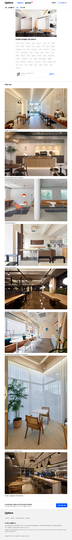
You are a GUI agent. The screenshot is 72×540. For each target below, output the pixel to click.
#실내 (33, 43)
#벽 (49, 43)
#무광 (30, 58)
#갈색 (51, 65)
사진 (17, 7)
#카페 (17, 43)
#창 (43, 46)
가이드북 (22, 7)
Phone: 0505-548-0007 (45, 525)
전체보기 (51, 74)
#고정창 (28, 46)
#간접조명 (34, 49)
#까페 (22, 43)
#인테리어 (38, 43)
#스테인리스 (38, 61)
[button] (65, 90)
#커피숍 (28, 43)
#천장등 (53, 46)
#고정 (33, 46)
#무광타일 (24, 58)
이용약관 (12, 518)
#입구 (21, 65)
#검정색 (33, 55)
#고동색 (18, 68)
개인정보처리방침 (20, 518)
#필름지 (49, 58)
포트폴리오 (11, 7)
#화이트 (53, 49)
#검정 (28, 55)
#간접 (40, 49)
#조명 (47, 46)
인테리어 (20, 3)
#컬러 (42, 52)
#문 (17, 65)
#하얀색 (37, 52)
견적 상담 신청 (62, 505)
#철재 (30, 65)
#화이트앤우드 (24, 52)
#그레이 (47, 52)
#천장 (44, 43)
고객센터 (7, 518)
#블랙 (17, 55)
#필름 (35, 58)
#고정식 (38, 46)
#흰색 (31, 52)
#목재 (40, 65)
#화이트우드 (46, 49)
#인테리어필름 (42, 58)
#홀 (54, 61)
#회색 (52, 52)
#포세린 (18, 58)
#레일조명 (18, 49)
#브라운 (46, 65)
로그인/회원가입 (62, 2)
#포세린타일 (51, 55)
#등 (24, 49)
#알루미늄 (23, 61)
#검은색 (23, 55)
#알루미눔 (30, 61)
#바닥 (17, 46)
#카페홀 (49, 61)
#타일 (44, 55)
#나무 (35, 65)
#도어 (26, 65)
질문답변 (28, 3)
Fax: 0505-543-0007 (56, 525)
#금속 (17, 61)
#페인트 (39, 55)
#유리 (44, 61)
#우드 (17, 52)
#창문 (22, 46)
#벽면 (53, 43)
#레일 (28, 49)
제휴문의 (54, 2)
